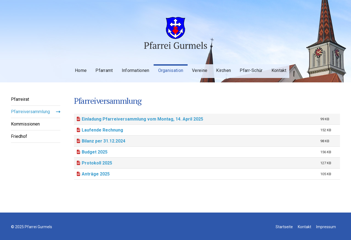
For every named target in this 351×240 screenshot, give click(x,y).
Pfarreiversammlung (30, 111)
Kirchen (216, 66)
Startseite (284, 238)
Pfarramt (99, 66)
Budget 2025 (94, 152)
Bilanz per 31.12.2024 (103, 141)
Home (76, 66)
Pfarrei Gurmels (175, 28)
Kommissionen (25, 124)
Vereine (193, 66)
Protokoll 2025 (97, 163)
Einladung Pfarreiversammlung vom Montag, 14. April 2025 (142, 119)
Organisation (164, 66)
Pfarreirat (20, 99)
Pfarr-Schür (243, 66)
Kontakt (270, 66)
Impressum (326, 238)
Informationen (130, 66)
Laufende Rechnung (102, 130)
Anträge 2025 (96, 174)
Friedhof (19, 136)
